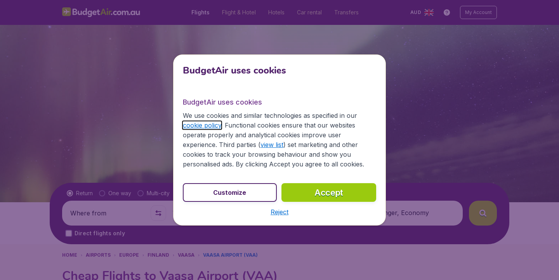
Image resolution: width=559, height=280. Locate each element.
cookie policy (202, 125)
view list (271, 145)
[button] (279, 212)
